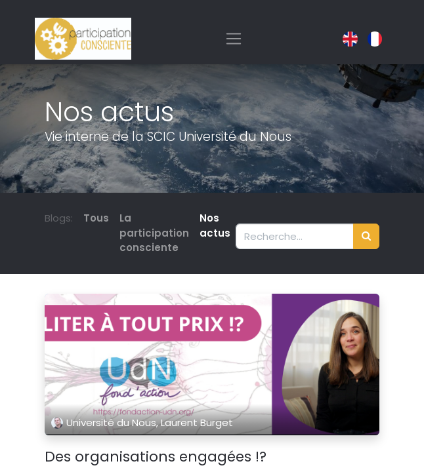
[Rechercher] (366, 236)
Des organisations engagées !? (155, 456)
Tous (96, 218)
